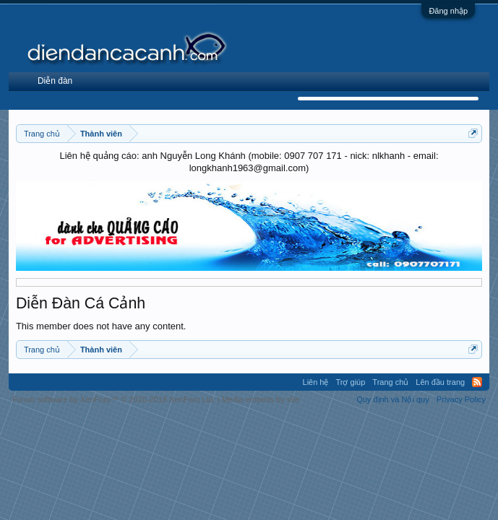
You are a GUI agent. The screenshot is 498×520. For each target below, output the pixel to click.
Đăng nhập (448, 10)
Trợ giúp (351, 382)
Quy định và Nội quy (392, 399)
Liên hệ (316, 382)
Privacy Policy (461, 399)
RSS (477, 382)
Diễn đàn (55, 81)
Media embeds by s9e (261, 399)
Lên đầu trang (440, 382)
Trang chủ (390, 382)
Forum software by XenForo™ (113, 399)
